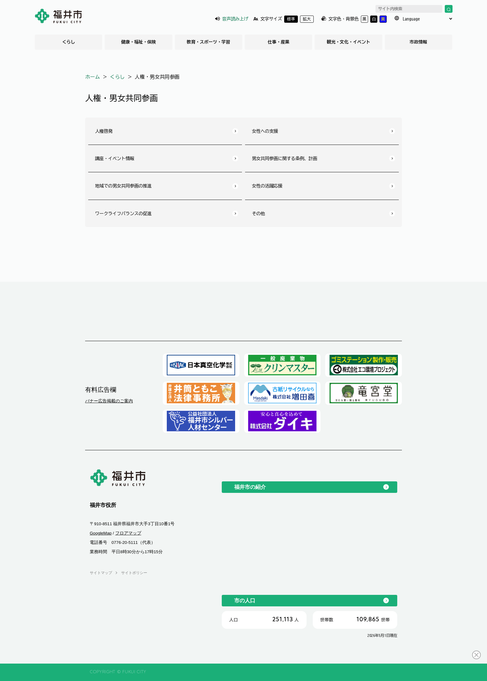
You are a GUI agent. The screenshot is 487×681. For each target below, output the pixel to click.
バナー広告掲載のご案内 (109, 400)
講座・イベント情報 (114, 158)
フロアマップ (128, 533)
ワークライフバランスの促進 (123, 213)
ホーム (92, 76)
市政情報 (418, 42)
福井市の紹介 (250, 487)
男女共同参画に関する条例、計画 (284, 158)
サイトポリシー (134, 573)
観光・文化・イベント (348, 42)
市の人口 (244, 600)
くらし (68, 42)
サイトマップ (101, 573)
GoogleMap (101, 533)
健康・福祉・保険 (138, 42)
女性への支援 (265, 131)
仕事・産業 (278, 42)
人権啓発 (103, 131)
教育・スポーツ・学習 (208, 42)
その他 (258, 213)
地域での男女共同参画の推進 (123, 185)
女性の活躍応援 (267, 185)
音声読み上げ (235, 18)
